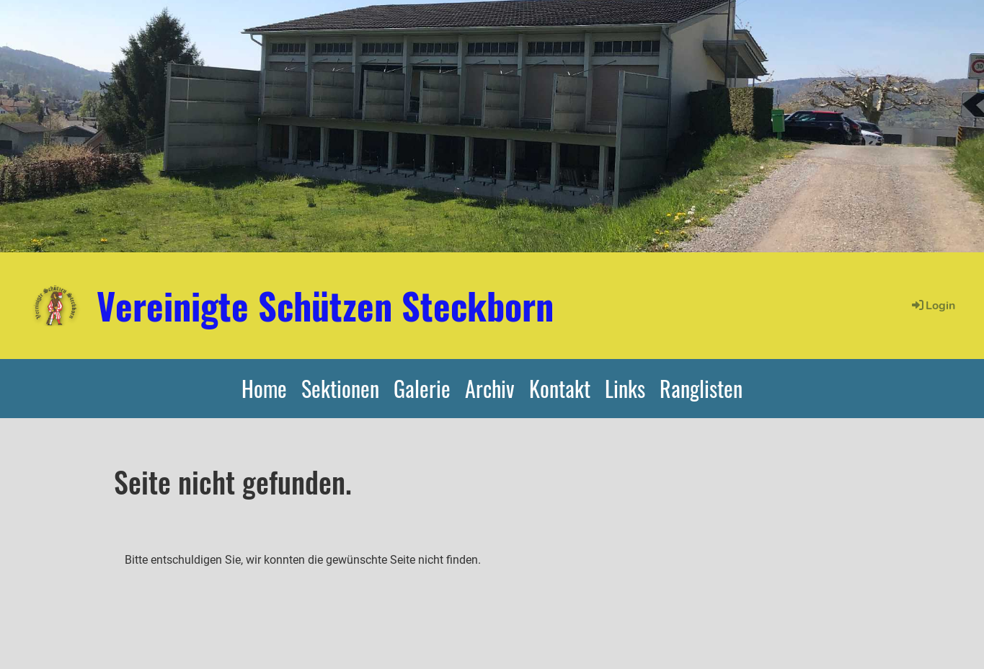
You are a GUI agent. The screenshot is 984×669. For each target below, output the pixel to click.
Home (264, 388)
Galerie (422, 388)
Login (932, 306)
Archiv (490, 388)
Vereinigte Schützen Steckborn (325, 305)
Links (625, 388)
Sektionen (340, 388)
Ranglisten (701, 388)
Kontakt (559, 388)
